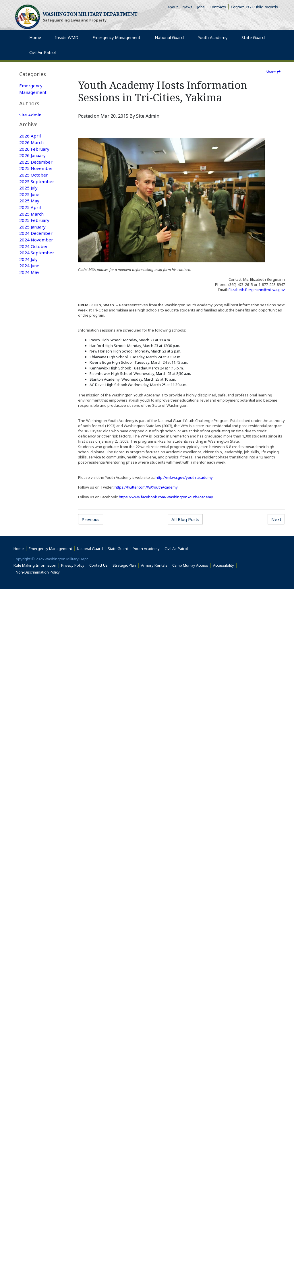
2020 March (32, 752)
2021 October (33, 628)
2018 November (36, 856)
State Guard (32, 113)
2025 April (30, 353)
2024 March (32, 435)
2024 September (37, 401)
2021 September (37, 635)
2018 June (29, 890)
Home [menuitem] (35, 42)
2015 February (34, 1166)
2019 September (37, 794)
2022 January (33, 608)
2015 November (36, 1104)
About (173, 7)
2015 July (29, 1131)
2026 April (30, 277)
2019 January (33, 842)
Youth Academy (35, 120)
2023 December (36, 456)
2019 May (29, 821)
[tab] (40, 74)
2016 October (33, 1028)
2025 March (32, 360)
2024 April (30, 428)
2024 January (33, 449)
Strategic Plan (124, 1254)
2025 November (36, 311)
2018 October (33, 862)
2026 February (34, 291)
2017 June (29, 973)
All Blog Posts (186, 519)
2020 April (30, 745)
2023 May (29, 497)
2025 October (33, 318)
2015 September (37, 1117)
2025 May (29, 346)
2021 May (29, 663)
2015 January (33, 1172)
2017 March (32, 993)
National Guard (36, 106)
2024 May (29, 422)
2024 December (36, 380)
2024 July (29, 408)
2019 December (36, 773)
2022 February (34, 601)
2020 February (34, 759)
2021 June (29, 656)
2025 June (29, 339)
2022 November (36, 539)
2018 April (30, 904)
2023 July (29, 490)
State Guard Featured (32, 151)
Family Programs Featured (37, 178)
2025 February (34, 366)
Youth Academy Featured (35, 192)
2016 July (29, 1048)
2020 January (33, 766)
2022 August (32, 559)
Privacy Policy (72, 1254)
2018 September (37, 869)
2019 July (29, 807)
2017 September (37, 952)
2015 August (32, 1124)
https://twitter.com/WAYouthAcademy (146, 487)
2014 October (33, 1186)
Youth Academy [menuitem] (212, 42)
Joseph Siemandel (38, 247)
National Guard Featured (36, 165)
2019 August (32, 800)
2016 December (36, 1014)
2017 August (32, 959)
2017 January (33, 1007)
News (187, 7)
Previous (91, 519)
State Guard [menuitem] (252, 42)
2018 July (29, 883)
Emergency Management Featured (33, 134)
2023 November (36, 463)
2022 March (32, 594)
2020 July (29, 725)
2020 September (37, 711)
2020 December (36, 697)
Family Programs (37, 99)
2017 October (33, 945)
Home (18, 1237)
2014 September (37, 1193)
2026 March (32, 284)
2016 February (34, 1083)
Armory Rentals (154, 1254)
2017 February (34, 1000)
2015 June (29, 1138)
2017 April (30, 986)
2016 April (30, 1069)
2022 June (29, 573)
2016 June (29, 1055)
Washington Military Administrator (34, 233)
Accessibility (225, 1254)
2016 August (32, 1042)
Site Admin (30, 219)
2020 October (33, 704)
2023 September (37, 477)
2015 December (36, 1097)
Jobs (201, 7)
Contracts (218, 7)
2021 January (33, 690)
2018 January (33, 924)
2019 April (30, 828)
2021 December (36, 614)
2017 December (36, 931)
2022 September (37, 552)
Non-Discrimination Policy (39, 1261)
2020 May (29, 738)
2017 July (29, 966)
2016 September (37, 1035)
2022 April (30, 587)
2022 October (33, 546)
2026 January (33, 298)
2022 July (29, 566)
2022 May (29, 580)
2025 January (33, 373)
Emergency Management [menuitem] (116, 42)
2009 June (29, 1207)
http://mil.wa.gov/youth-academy (184, 477)
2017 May (29, 980)
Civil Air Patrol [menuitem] (47, 57)
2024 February (34, 442)
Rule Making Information (34, 1254)
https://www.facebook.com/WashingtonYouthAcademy (166, 496)
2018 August (32, 876)
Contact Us (98, 1254)
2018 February (34, 918)
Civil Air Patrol (177, 1237)
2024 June (29, 415)
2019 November (36, 780)
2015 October (33, 1110)
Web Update (32, 254)
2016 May (29, 1062)
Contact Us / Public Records (254, 7)
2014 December (36, 1179)
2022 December (36, 532)
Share (273, 71)
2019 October (33, 787)
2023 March (32, 511)
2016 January (33, 1090)
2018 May (29, 897)
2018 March (32, 911)
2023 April (30, 504)
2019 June (29, 814)
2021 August (32, 642)
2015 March (32, 1159)
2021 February (34, 683)
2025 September (37, 325)
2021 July (29, 649)
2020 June (29, 732)
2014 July (29, 1200)
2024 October (33, 394)
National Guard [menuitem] (169, 42)
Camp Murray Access (191, 1254)
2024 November (36, 387)
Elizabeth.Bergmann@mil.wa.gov (257, 289)
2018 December (36, 849)
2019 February (34, 835)
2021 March (32, 676)
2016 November (36, 1021)
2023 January (33, 525)
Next (276, 519)
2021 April (30, 670)
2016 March (32, 1076)
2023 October (33, 470)
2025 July (29, 332)
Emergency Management (33, 89)
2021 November (36, 621)
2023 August (32, 484)
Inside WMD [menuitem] (65, 42)
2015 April (30, 1152)
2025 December (36, 304)
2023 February (34, 518)
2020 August (32, 718)
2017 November (36, 938)
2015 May (29, 1145)
